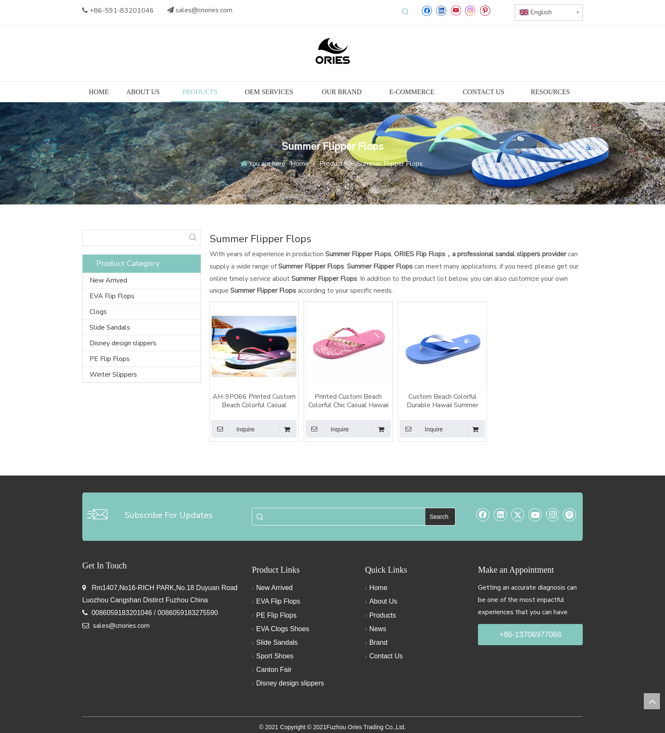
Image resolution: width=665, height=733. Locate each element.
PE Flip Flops (109, 359)
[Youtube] (455, 10)
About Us (383, 601)
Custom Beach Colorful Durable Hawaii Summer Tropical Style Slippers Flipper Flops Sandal (442, 400)
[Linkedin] (441, 10)
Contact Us (386, 656)
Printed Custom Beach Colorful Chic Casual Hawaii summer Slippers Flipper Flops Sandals (348, 400)
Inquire (233, 428)
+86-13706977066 (530, 634)
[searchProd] (134, 238)
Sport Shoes (274, 656)
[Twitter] (518, 514)
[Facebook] (427, 10)
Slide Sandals (109, 327)
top (652, 701)
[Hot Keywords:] (405, 12)
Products (382, 615)
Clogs (98, 311)
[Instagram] (470, 10)
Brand (378, 642)
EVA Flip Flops (111, 296)
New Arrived (108, 280)
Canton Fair (274, 669)
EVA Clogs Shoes (282, 628)
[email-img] (97, 514)
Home (378, 587)
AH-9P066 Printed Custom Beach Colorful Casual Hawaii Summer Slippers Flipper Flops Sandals (254, 400)
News (377, 628)
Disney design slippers (122, 343)
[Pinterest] (485, 10)
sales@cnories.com (204, 10)
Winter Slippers (113, 374)
